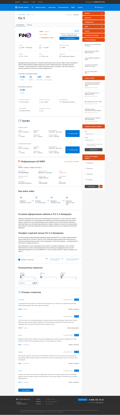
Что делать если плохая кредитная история (91, 65)
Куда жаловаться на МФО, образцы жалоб (92, 51)
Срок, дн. (42, 273)
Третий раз (90, 174)
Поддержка (25, 2)
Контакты (40, 2)
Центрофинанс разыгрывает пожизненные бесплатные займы (92, 84)
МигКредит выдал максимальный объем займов (93, 109)
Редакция (17, 2)
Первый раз (90, 163)
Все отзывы (25, 390)
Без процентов (63, 7)
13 (76, 335)
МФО (73, 7)
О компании (20, 25)
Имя (86, 131)
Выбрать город (51, 399)
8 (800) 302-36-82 (99, 2)
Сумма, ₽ (22, 273)
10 (76, 352)
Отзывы (29, 25)
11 (76, 299)
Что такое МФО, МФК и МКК (91, 72)
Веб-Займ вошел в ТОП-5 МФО (93, 101)
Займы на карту (40, 7)
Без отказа (52, 7)
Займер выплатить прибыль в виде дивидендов (93, 118)
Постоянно (90, 179)
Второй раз (90, 168)
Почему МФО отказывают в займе (92, 58)
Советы (80, 7)
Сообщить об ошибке (72, 161)
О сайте (33, 2)
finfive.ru (20, 178)
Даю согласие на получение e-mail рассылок (94, 144)
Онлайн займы (21, 14)
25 (76, 370)
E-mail (86, 137)
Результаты (100, 186)
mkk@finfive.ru (63, 173)
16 (76, 316)
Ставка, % (63, 273)
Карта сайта (50, 404)
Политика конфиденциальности (21, 403)
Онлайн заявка (69, 38)
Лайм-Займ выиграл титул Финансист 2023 (92, 93)
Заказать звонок (82, 399)
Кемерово (100, 7)
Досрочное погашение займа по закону (93, 45)
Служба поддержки (52, 401)
